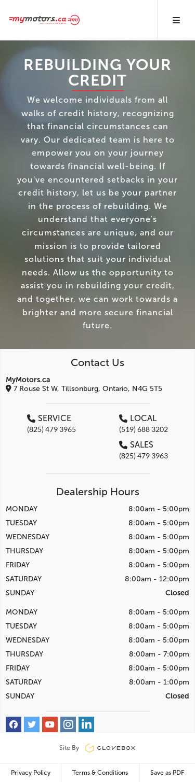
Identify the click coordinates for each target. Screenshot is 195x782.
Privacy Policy (30, 772)
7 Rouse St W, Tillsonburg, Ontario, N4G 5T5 (84, 388)
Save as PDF (167, 772)
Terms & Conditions (100, 772)
